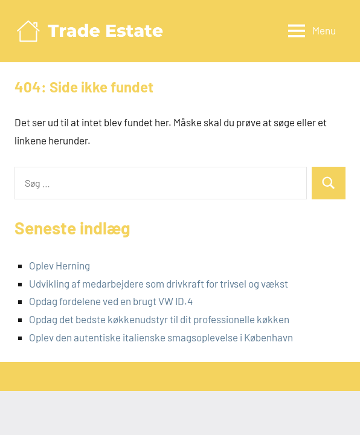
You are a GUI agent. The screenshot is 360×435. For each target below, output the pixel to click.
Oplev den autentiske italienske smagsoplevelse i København (161, 337)
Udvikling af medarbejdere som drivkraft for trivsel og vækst (158, 283)
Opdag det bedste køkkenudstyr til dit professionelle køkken (159, 319)
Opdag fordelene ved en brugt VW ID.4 (111, 301)
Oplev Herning (59, 265)
